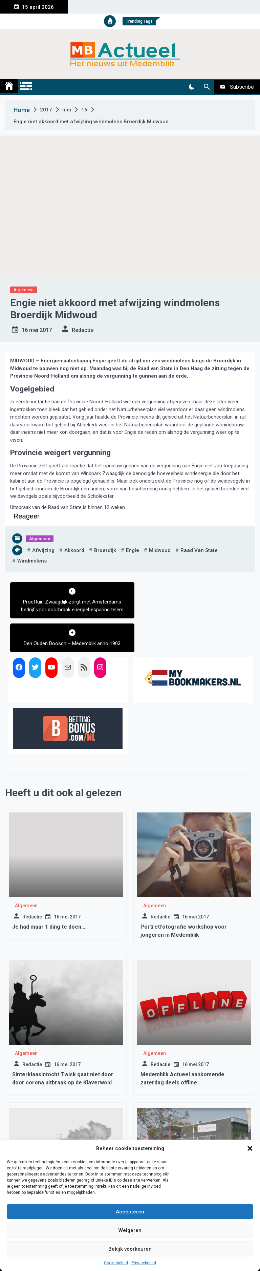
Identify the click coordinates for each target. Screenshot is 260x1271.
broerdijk (105, 550)
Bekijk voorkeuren (130, 1249)
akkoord (74, 550)
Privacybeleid (143, 1263)
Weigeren (130, 1230)
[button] (249, 1148)
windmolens (32, 561)
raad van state (199, 550)
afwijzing (43, 550)
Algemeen (24, 289)
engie (132, 550)
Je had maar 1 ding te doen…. (49, 893)
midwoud (160, 550)
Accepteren (130, 1212)
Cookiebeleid (116, 1263)
